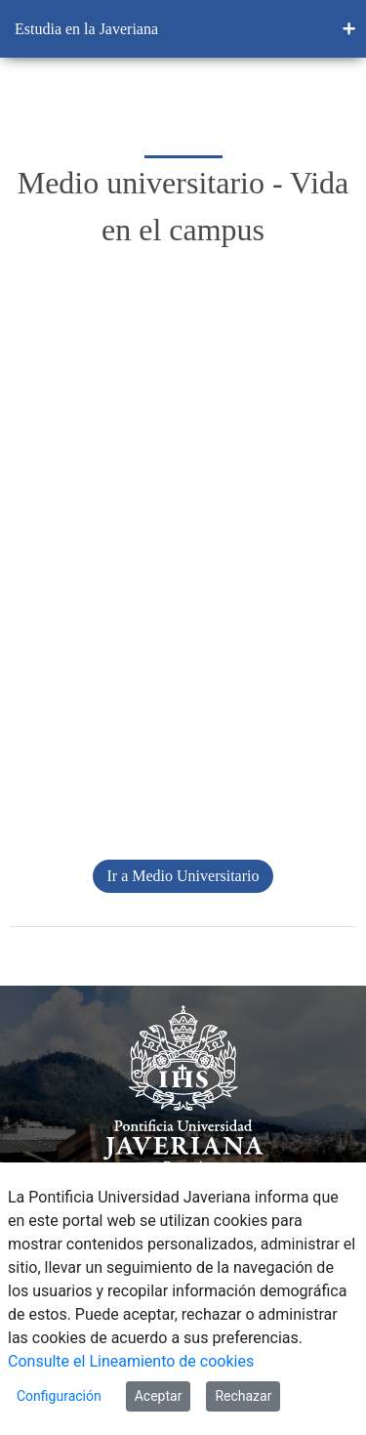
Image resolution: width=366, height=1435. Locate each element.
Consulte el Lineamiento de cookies (131, 1361)
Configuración (59, 1396)
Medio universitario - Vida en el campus (183, 206)
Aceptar (159, 1396)
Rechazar (243, 1396)
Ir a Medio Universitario (183, 875)
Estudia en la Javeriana (86, 29)
